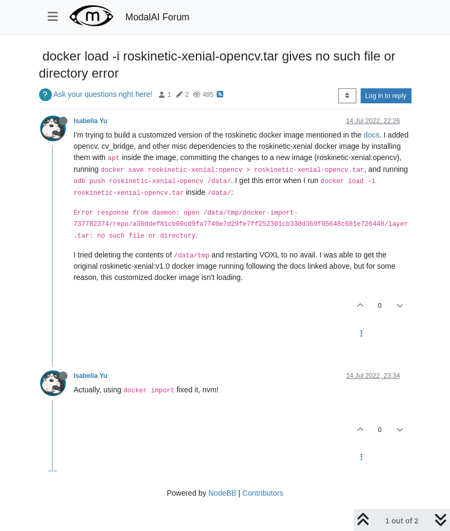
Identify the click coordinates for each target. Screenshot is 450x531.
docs (371, 135)
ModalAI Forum (157, 17)
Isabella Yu (91, 121)
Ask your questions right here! (103, 94)
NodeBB (222, 493)
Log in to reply (386, 96)
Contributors (262, 493)
